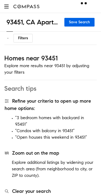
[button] (6, 6)
